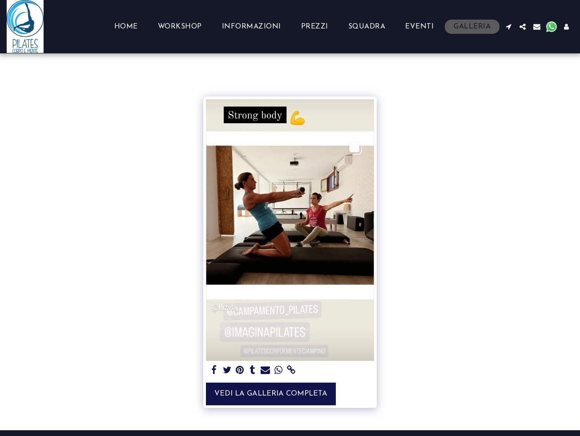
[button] (508, 26)
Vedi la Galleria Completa (270, 393)
